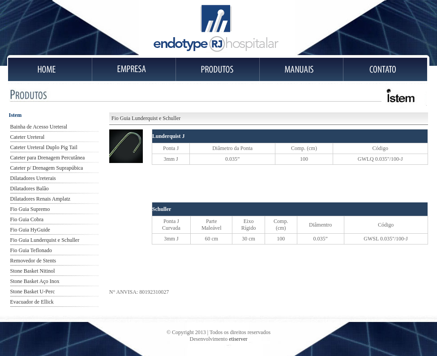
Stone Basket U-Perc (32, 291)
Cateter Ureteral (27, 137)
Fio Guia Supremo (30, 209)
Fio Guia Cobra (27, 219)
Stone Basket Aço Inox (35, 281)
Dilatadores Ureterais (33, 178)
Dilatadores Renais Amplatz (40, 199)
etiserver (238, 339)
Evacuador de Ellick (32, 302)
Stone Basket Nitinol (32, 271)
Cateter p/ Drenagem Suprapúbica (46, 168)
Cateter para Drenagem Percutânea (47, 157)
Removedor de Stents (33, 260)
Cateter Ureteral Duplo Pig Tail (43, 147)
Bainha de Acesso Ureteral (39, 127)
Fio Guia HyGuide (30, 230)
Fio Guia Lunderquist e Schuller (45, 240)
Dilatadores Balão (29, 188)
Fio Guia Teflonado (31, 250)
